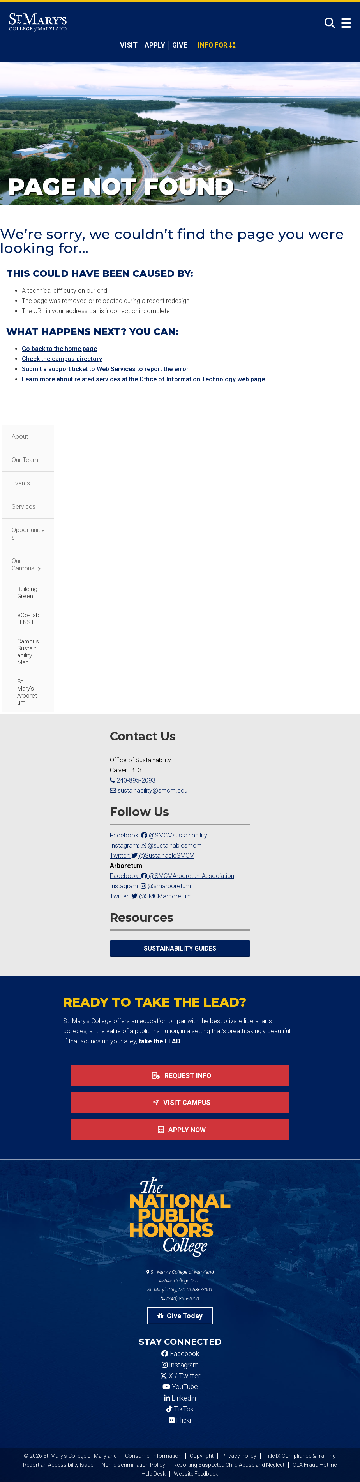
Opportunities (28, 533)
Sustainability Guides (180, 948)
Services (23, 506)
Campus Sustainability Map (28, 652)
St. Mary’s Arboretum (27, 692)
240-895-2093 (132, 780)
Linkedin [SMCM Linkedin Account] (180, 1398)
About (20, 436)
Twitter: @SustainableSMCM (152, 855)
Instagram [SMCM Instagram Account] (180, 1365)
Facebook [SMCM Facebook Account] (180, 1354)
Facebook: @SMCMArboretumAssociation (172, 876)
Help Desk (153, 1474)
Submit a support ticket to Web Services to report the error (105, 369)
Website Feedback (196, 1474)
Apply (155, 45)
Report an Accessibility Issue (58, 1465)
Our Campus (23, 564)
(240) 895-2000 (180, 1298)
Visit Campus (180, 1103)
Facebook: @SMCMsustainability (158, 835)
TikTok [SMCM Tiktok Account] (180, 1409)
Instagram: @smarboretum (150, 886)
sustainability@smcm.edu (148, 790)
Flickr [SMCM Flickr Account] (180, 1420)
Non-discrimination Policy (133, 1465)
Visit (129, 45)
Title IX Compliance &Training (300, 1456)
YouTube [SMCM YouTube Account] (180, 1387)
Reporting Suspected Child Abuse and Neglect (228, 1465)
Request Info (180, 1076)
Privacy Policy (239, 1456)
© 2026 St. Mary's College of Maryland (70, 1456)
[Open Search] (327, 23)
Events (21, 483)
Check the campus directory (62, 359)
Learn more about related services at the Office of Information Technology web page (143, 379)
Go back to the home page (59, 348)
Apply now (180, 1130)
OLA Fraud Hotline (315, 1465)
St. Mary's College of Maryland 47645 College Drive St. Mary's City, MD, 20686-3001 (180, 1281)
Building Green (27, 593)
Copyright (202, 1456)
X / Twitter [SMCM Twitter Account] (180, 1376)
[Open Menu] (344, 23)
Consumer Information (153, 1456)
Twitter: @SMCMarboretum (151, 896)
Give (179, 45)
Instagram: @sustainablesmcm (156, 845)
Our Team (25, 460)
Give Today (180, 1316)
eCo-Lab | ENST (28, 619)
